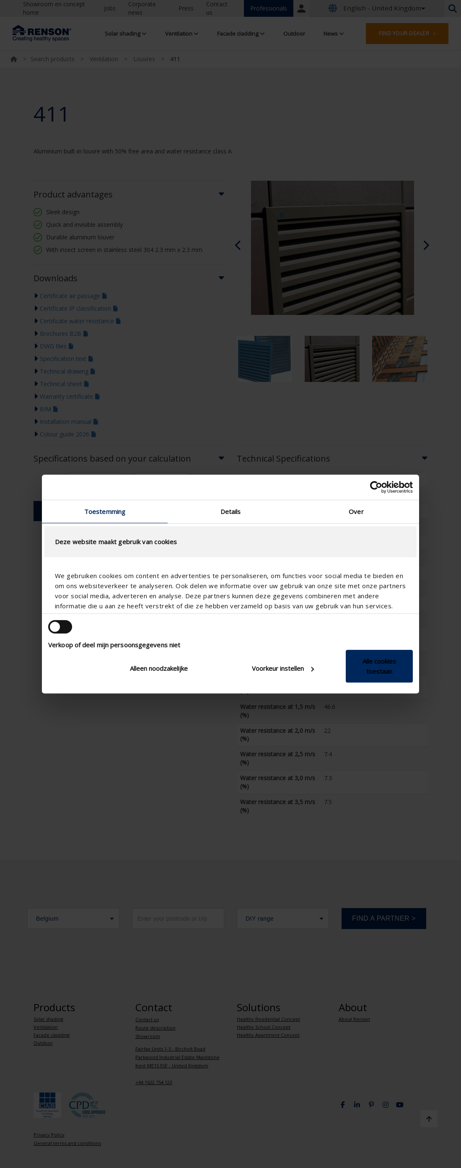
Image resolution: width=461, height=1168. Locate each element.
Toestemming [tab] (104, 511)
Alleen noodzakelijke (159, 668)
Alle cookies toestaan (379, 666)
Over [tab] (356, 511)
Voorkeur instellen (283, 668)
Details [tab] (230, 511)
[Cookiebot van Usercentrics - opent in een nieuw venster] (376, 487)
